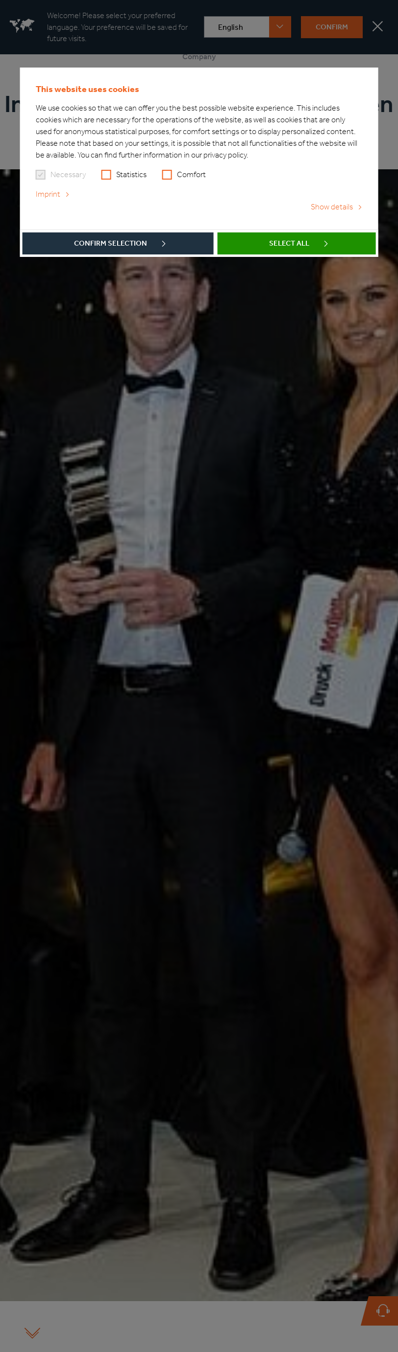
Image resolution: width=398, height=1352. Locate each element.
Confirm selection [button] (110, 243)
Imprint (48, 194)
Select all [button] (289, 243)
